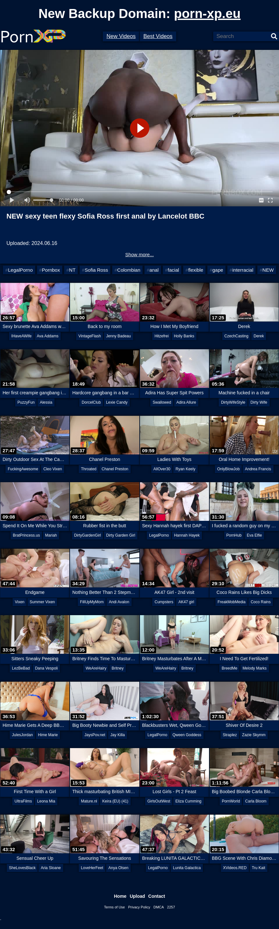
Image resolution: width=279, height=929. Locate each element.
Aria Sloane (51, 868)
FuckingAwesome (23, 469)
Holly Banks (184, 336)
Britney (118, 668)
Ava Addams (47, 336)
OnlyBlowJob (228, 469)
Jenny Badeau (118, 336)
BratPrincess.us (26, 535)
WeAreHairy (95, 668)
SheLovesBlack (22, 868)
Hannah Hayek (187, 535)
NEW (268, 270)
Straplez (230, 735)
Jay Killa (117, 735)
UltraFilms (23, 801)
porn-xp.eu (207, 13)
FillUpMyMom (92, 602)
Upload (137, 896)
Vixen (20, 602)
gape (217, 270)
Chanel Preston (115, 469)
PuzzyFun (26, 402)
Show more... (139, 254)
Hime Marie (48, 735)
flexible (195, 270)
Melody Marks (255, 668)
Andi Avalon (119, 602)
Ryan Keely (185, 469)
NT (72, 270)
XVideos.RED (235, 868)
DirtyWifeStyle (233, 402)
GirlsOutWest (158, 801)
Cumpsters (163, 602)
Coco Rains (261, 602)
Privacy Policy (139, 907)
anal (153, 270)
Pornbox (51, 270)
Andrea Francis (258, 469)
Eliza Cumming (188, 801)
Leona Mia (46, 801)
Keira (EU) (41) (115, 801)
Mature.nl (89, 801)
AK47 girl (186, 602)
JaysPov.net (95, 735)
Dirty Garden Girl (120, 535)
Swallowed (162, 402)
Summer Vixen (42, 602)
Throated (88, 469)
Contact (156, 896)
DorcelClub (91, 402)
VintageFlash (89, 336)
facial (173, 270)
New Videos (120, 36)
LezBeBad (21, 668)
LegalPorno (20, 270)
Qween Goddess (187, 735)
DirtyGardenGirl (87, 535)
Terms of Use (114, 907)
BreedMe (229, 668)
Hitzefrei (161, 336)
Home (120, 896)
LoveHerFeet (92, 868)
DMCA (159, 907)
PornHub (234, 535)
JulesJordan (22, 735)
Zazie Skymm (254, 735)
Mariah (51, 535)
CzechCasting (236, 336)
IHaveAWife (21, 336)
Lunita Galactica (187, 868)
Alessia (46, 402)
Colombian (128, 270)
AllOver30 (162, 469)
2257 (171, 907)
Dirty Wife (259, 402)
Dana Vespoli (46, 668)
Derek (259, 336)
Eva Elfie (254, 535)
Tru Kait (258, 868)
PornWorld (231, 801)
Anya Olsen (118, 868)
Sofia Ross (96, 270)
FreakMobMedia (232, 602)
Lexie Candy (117, 402)
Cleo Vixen (52, 469)
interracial (242, 270)
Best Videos (157, 36)
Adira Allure (186, 402)
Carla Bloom (255, 801)
